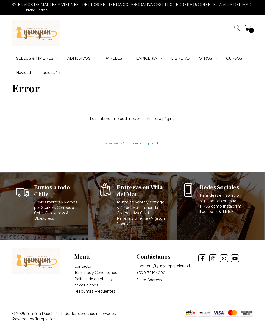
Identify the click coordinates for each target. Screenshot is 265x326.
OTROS (208, 58)
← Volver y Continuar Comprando (132, 143)
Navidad (23, 72)
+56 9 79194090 (150, 273)
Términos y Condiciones (95, 272)
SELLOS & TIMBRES (37, 58)
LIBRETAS (180, 58)
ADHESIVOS (81, 58)
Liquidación (50, 72)
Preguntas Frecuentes (94, 291)
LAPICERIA (149, 58)
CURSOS (236, 58)
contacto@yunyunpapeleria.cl (163, 266)
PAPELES (115, 58)
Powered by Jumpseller (33, 319)
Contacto (82, 266)
